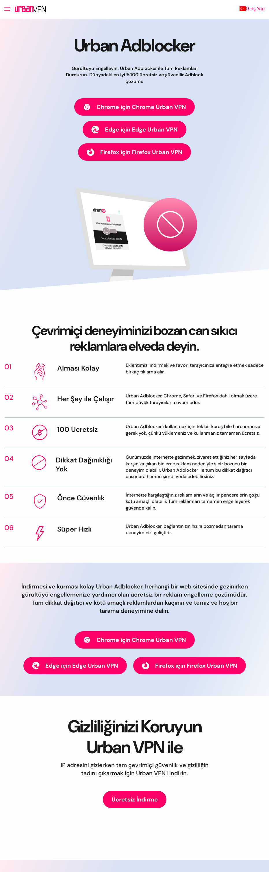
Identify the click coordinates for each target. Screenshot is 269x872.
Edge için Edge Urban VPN (134, 130)
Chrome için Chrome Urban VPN (134, 107)
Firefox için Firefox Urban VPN (134, 152)
